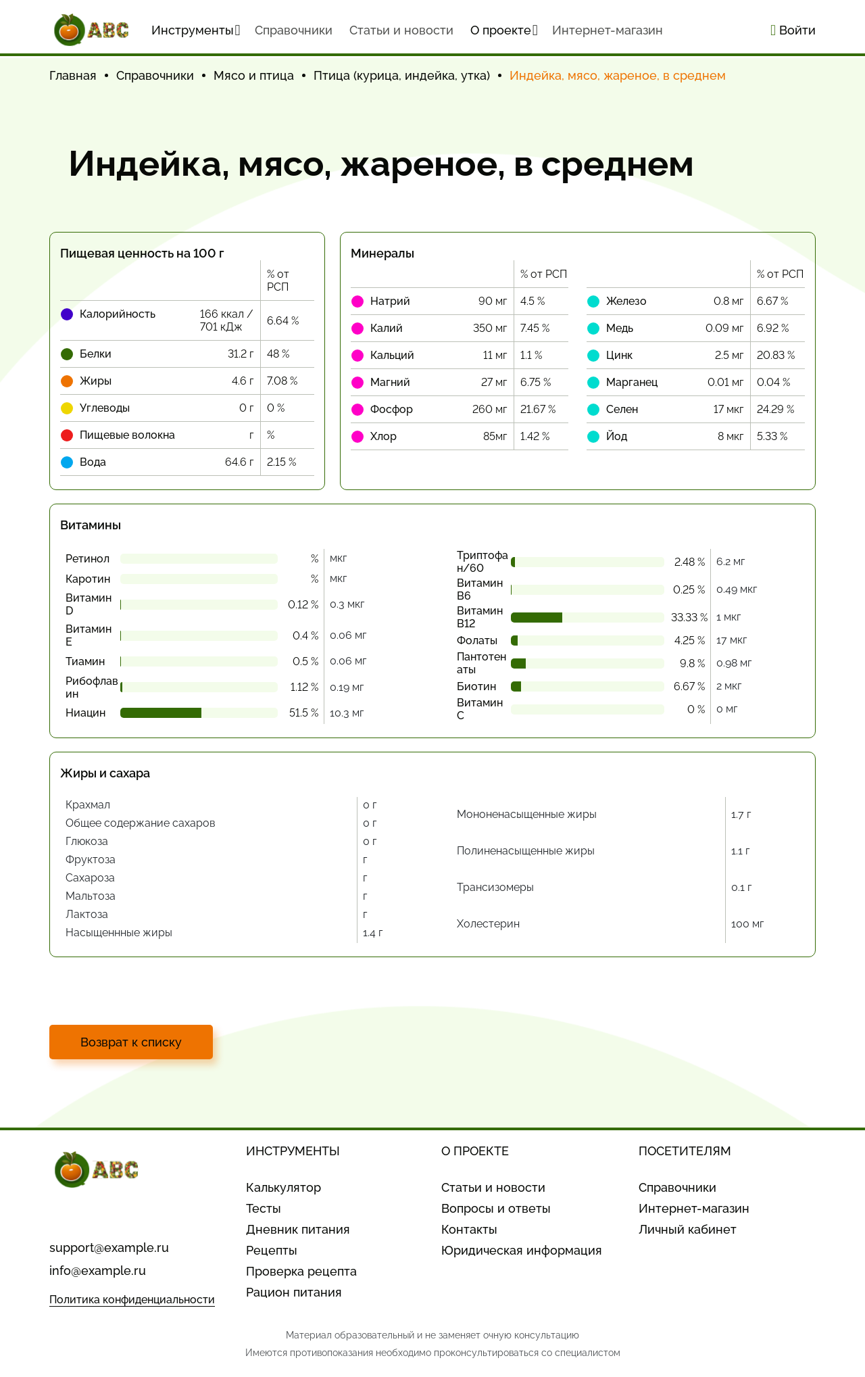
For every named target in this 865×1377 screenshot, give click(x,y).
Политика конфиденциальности (132, 1299)
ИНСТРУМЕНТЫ (293, 1151)
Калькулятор (283, 1187)
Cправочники (293, 30)
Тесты (263, 1208)
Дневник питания (298, 1229)
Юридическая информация (521, 1250)
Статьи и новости (401, 30)
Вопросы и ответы (496, 1208)
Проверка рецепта (301, 1271)
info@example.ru (97, 1270)
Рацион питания (294, 1292)
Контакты (469, 1229)
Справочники (677, 1187)
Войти (793, 30)
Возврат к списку (131, 1042)
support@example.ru (109, 1247)
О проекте (504, 30)
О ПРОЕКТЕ (475, 1151)
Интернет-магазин (607, 30)
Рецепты (271, 1250)
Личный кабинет (688, 1229)
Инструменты (196, 30)
